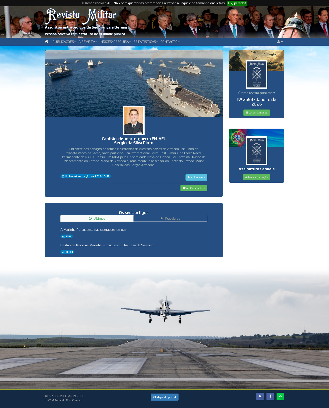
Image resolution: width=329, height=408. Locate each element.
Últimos (97, 218)
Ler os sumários (257, 112)
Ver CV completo (194, 188)
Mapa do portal (164, 397)
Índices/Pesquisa (115, 42)
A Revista (87, 42)
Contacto (170, 42)
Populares (170, 218)
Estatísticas (145, 42)
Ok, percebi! (237, 3)
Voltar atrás (196, 177)
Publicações (64, 42)
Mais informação (256, 177)
